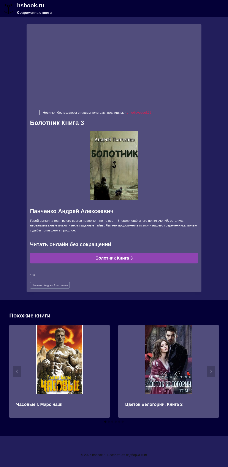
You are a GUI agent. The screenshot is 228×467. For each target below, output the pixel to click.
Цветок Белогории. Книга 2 (154, 404)
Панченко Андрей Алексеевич (50, 285)
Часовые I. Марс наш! (39, 404)
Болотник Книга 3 (114, 258)
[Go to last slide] (17, 371)
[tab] (105, 422)
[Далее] (211, 371)
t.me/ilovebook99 (139, 112)
